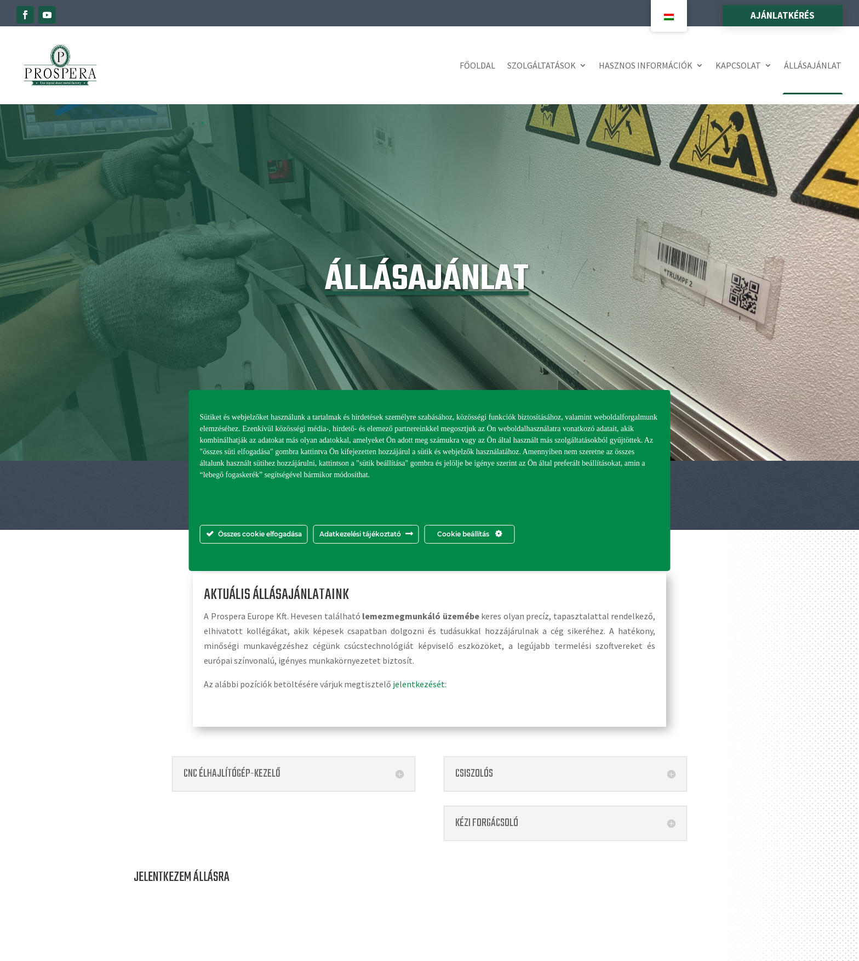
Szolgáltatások (541, 65)
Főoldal (477, 65)
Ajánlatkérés (783, 15)
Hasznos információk (645, 65)
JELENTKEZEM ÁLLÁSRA (182, 877)
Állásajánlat (812, 65)
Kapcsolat (738, 65)
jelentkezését (419, 684)
